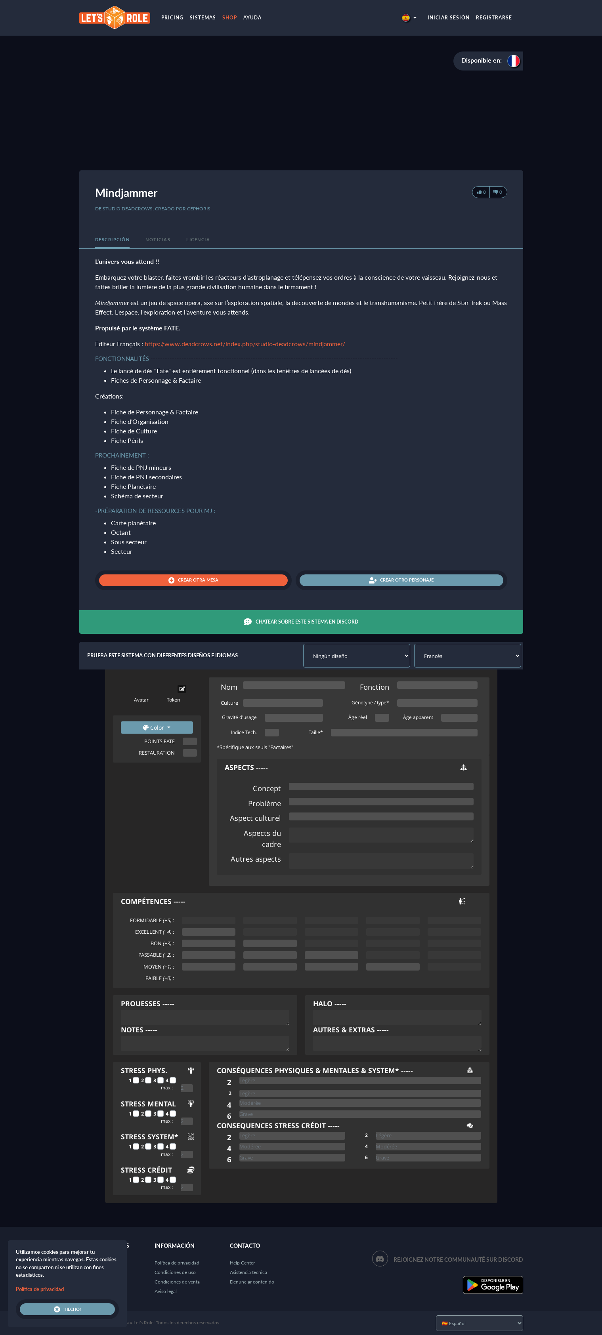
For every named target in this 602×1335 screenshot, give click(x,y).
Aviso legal (166, 1291)
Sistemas (203, 18)
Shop (229, 18)
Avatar (141, 699)
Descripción (112, 239)
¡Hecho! (67, 1309)
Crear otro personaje (401, 580)
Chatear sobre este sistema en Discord (301, 622)
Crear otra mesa (193, 580)
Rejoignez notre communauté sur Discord (458, 1259)
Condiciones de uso (175, 1272)
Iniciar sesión (449, 18)
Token (173, 699)
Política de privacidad (177, 1263)
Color (154, 727)
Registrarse (494, 18)
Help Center (242, 1263)
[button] (409, 17)
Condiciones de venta (177, 1282)
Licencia (198, 239)
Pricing (172, 18)
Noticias (157, 239)
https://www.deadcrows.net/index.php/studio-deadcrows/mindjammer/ (245, 343)
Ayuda (252, 18)
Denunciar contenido (252, 1282)
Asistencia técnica (248, 1272)
